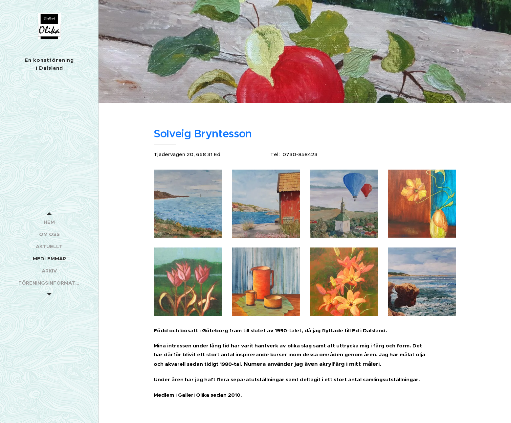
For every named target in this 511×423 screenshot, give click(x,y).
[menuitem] (49, 222)
